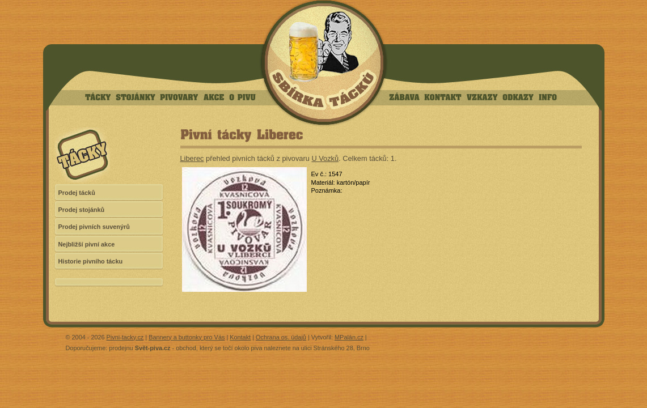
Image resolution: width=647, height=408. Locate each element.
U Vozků (325, 158)
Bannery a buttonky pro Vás (187, 337)
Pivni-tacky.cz (125, 337)
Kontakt (240, 337)
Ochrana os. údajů (281, 337)
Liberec (192, 158)
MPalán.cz (349, 337)
